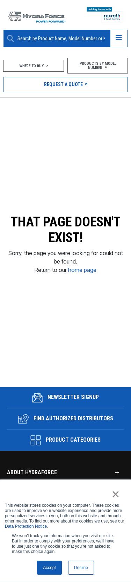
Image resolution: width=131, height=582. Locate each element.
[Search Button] (10, 38)
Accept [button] (49, 567)
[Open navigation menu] (119, 38)
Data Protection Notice (26, 526)
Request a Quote (65, 84)
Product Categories (65, 434)
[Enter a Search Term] (61, 39)
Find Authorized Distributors (65, 413)
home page (82, 267)
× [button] (115, 494)
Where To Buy (33, 66)
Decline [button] (81, 567)
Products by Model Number (97, 65)
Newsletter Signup (65, 391)
